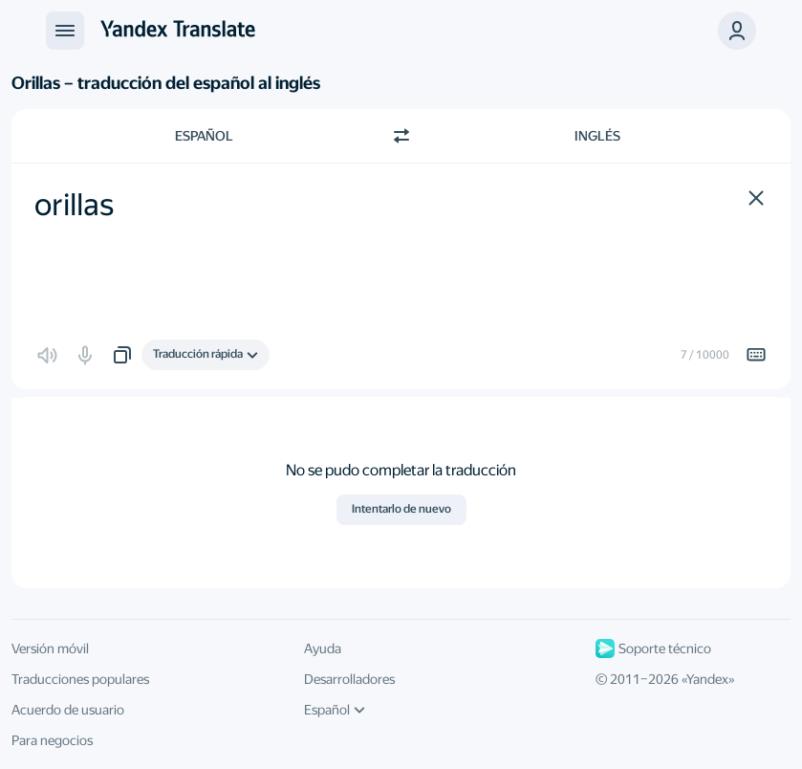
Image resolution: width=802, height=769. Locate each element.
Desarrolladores (349, 679)
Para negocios (52, 740)
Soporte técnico (653, 648)
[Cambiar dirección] (401, 136)
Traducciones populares (80, 679)
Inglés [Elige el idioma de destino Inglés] (597, 135)
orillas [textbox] (74, 205)
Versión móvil (50, 648)
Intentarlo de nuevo (401, 509)
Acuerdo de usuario (67, 709)
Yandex (707, 679)
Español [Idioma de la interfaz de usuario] (334, 709)
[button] (756, 198)
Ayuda (322, 648)
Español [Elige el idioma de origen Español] (204, 135)
